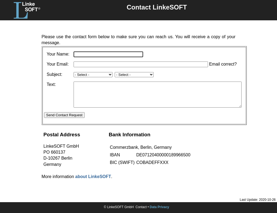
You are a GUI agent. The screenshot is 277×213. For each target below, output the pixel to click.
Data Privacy (159, 207)
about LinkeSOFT (93, 181)
